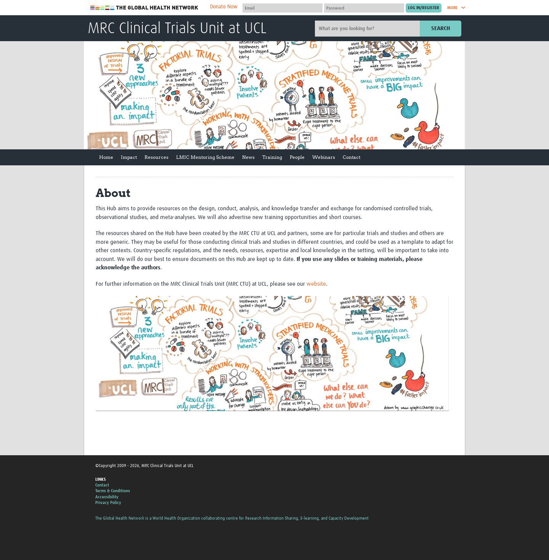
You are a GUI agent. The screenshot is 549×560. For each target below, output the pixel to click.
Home (106, 157)
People (297, 157)
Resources (156, 157)
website (316, 284)
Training (272, 157)
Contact (351, 157)
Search (440, 28)
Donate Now (224, 7)
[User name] (282, 8)
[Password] (364, 8)
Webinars (323, 157)
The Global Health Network (144, 8)
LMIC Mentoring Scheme (205, 157)
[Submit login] (423, 8)
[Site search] (368, 29)
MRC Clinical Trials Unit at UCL (177, 29)
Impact (129, 157)
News (248, 157)
